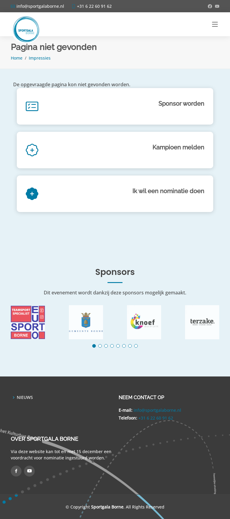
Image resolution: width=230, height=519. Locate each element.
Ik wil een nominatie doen (168, 191)
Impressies (40, 58)
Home (16, 58)
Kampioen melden (178, 147)
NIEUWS (25, 397)
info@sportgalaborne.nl (157, 410)
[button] (94, 346)
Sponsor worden (181, 103)
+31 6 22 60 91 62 (155, 418)
